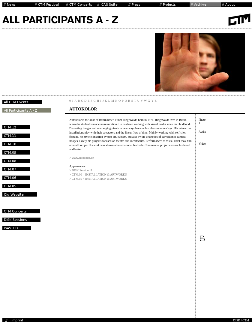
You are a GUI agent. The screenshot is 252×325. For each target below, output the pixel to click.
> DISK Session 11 (80, 170)
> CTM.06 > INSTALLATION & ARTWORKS (98, 174)
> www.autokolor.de (81, 157)
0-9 (71, 100)
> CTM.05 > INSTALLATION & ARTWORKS (98, 178)
